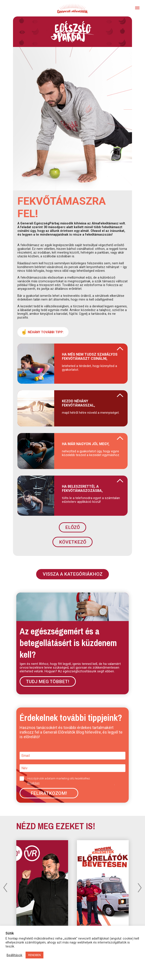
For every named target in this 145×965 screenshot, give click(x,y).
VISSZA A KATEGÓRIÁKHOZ (72, 574)
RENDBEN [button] (34, 955)
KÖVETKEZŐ (72, 542)
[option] (103, 885)
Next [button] (140, 887)
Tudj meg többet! (47, 681)
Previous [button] (5, 887)
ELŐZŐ (72, 527)
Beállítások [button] (14, 955)
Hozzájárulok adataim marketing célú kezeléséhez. (71, 780)
